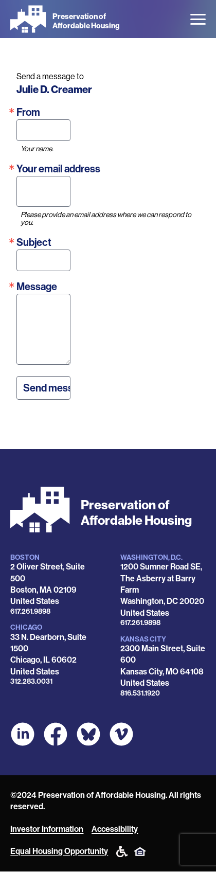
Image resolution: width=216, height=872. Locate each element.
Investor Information (46, 829)
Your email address (58, 169)
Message (36, 286)
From (28, 112)
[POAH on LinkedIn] (22, 734)
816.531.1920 (140, 693)
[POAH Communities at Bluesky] (88, 734)
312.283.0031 (31, 681)
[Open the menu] (198, 19)
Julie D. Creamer (54, 89)
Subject (33, 242)
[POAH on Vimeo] (121, 734)
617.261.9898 (30, 611)
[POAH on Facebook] (55, 734)
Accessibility (115, 829)
